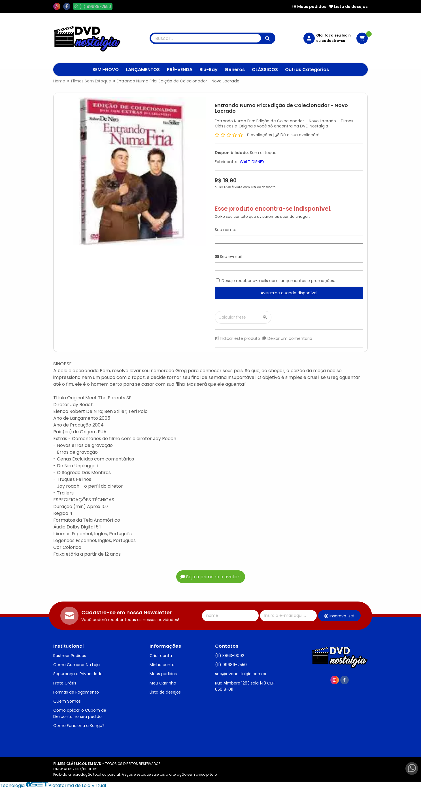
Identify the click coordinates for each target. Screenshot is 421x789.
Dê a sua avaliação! (297, 135)
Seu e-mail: (229, 256)
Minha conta (162, 665)
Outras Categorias (307, 69)
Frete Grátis (64, 683)
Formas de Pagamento (76, 692)
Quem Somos (67, 701)
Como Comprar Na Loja (76, 665)
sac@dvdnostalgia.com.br (241, 674)
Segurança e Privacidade (78, 674)
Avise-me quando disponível (289, 293)
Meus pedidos (309, 6)
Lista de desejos (348, 6)
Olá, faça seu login (333, 35)
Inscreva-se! (339, 616)
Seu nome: (225, 230)
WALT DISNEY (252, 162)
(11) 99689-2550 (231, 665)
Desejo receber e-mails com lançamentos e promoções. (278, 280)
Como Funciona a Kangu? (79, 725)
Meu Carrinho (163, 683)
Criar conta (161, 655)
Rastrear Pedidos (69, 655)
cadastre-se (333, 40)
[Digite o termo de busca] (206, 38)
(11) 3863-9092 (229, 655)
